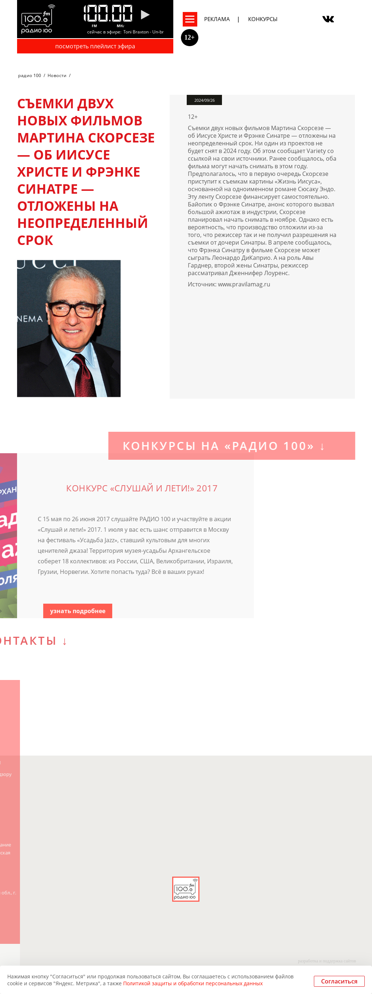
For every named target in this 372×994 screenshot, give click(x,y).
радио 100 (29, 75)
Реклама (217, 19)
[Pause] (145, 15)
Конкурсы (263, 19)
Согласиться (339, 981)
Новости (57, 75)
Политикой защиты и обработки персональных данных (193, 983)
